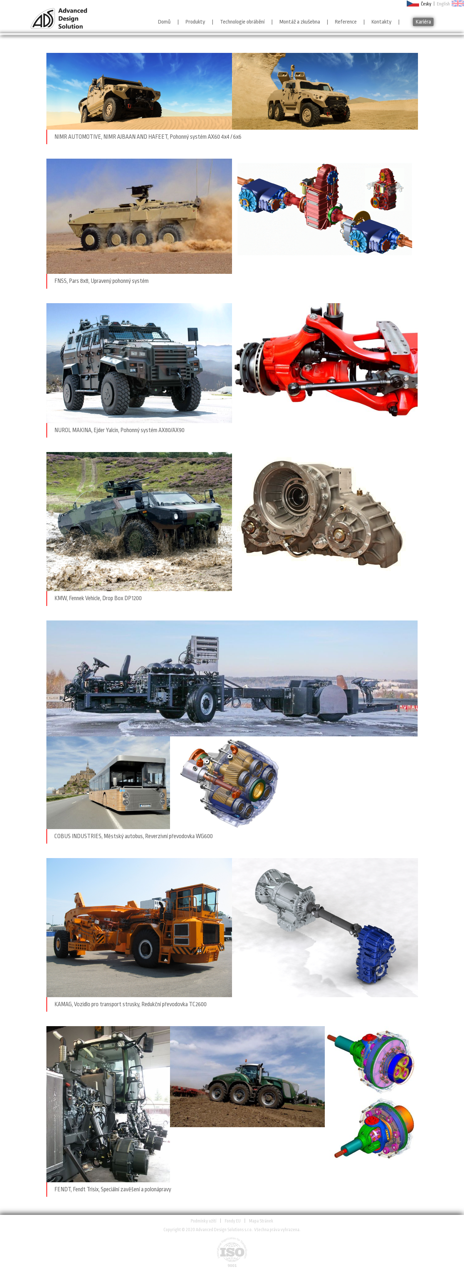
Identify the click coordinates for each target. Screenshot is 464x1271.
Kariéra (423, 22)
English (443, 4)
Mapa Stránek (261, 1221)
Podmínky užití (203, 1221)
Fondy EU (233, 1221)
